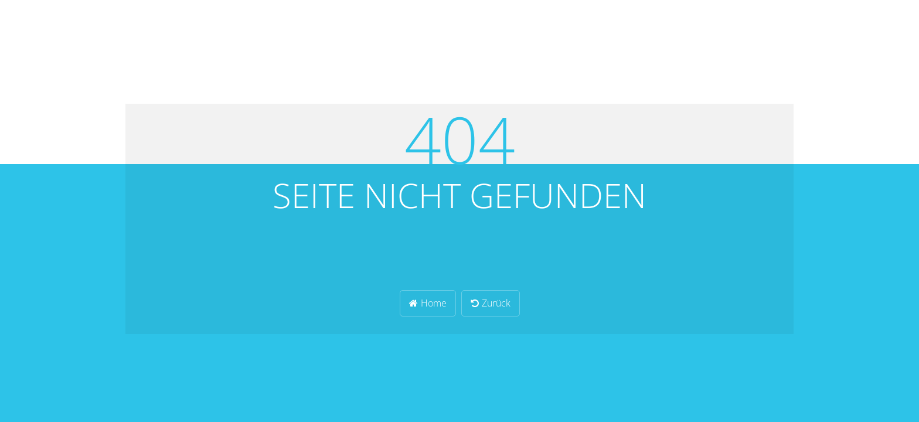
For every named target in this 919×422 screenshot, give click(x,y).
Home (428, 303)
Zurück (490, 303)
